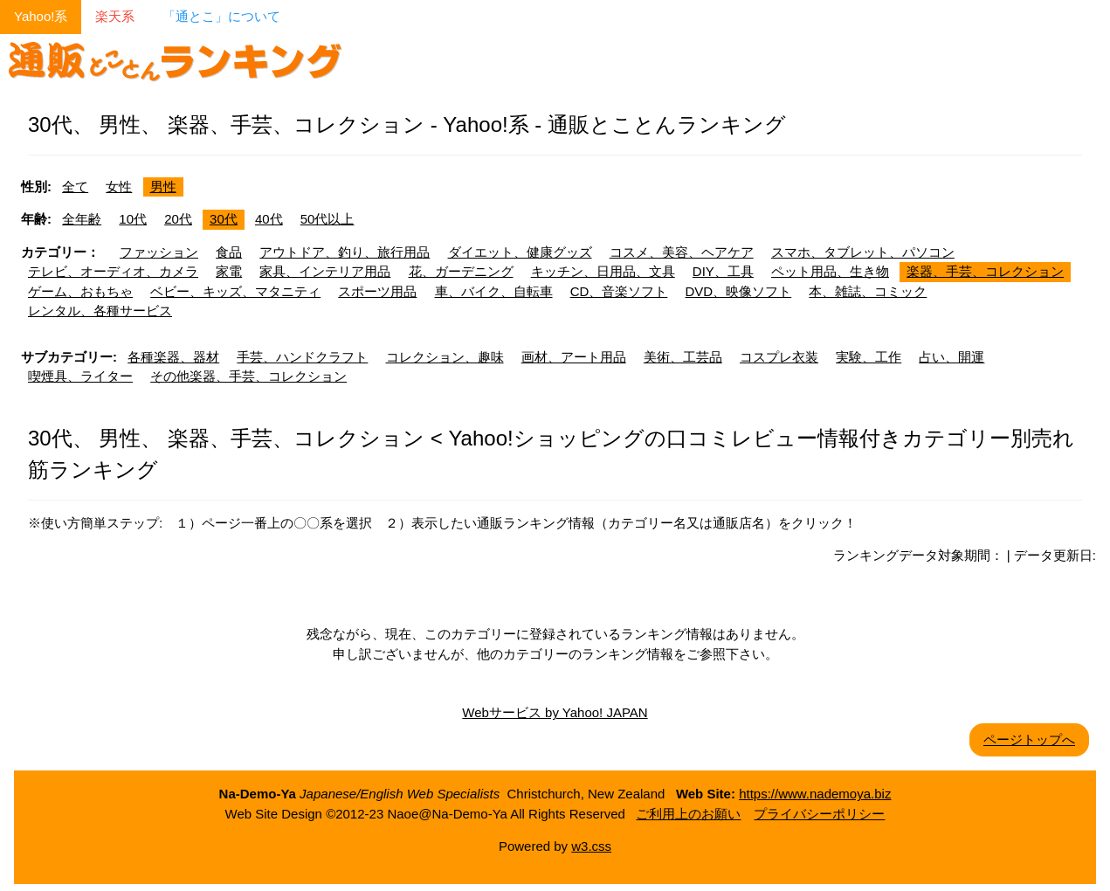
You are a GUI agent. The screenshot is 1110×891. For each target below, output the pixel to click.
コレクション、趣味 (445, 356)
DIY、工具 (723, 271)
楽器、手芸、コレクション (985, 271)
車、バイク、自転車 (494, 291)
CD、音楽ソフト (619, 291)
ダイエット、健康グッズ (520, 252)
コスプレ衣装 (779, 356)
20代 (178, 218)
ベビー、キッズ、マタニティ (235, 291)
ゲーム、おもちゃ (80, 291)
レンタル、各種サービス (100, 310)
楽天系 (114, 16)
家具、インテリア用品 (324, 271)
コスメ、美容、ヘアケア (682, 252)
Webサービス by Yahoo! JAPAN (554, 712)
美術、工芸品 (683, 356)
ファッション (159, 252)
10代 (133, 218)
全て (75, 186)
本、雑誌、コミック (868, 291)
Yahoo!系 (40, 16)
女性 (119, 186)
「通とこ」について (221, 16)
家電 (229, 271)
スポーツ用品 (377, 291)
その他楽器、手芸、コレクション (248, 376)
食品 (229, 252)
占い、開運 (951, 356)
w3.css (591, 846)
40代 (269, 218)
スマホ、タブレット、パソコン (863, 252)
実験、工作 (868, 356)
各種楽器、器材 (173, 356)
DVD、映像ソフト (739, 291)
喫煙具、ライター (80, 376)
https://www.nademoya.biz (815, 793)
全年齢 (81, 218)
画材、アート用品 (573, 356)
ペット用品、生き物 (830, 271)
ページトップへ (1029, 739)
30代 (224, 218)
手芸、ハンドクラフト (302, 356)
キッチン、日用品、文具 (603, 271)
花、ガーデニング (461, 271)
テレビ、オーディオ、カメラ (113, 271)
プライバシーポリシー (819, 813)
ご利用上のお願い (688, 813)
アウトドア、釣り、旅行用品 (344, 252)
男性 (163, 186)
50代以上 (327, 218)
